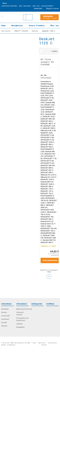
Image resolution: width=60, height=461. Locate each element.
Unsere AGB (5, 316)
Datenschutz (52, 343)
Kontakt (4, 322)
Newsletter (5, 309)
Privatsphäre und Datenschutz (22, 319)
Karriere (4, 312)
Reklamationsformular (22, 309)
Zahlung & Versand (19, 314)
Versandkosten (55, 255)
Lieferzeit (19, 324)
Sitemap (4, 326)
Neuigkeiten (17, 25)
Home (3, 25)
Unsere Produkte (36, 25)
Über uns (54, 25)
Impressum (5, 319)
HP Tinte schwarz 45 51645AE (47, 62)
